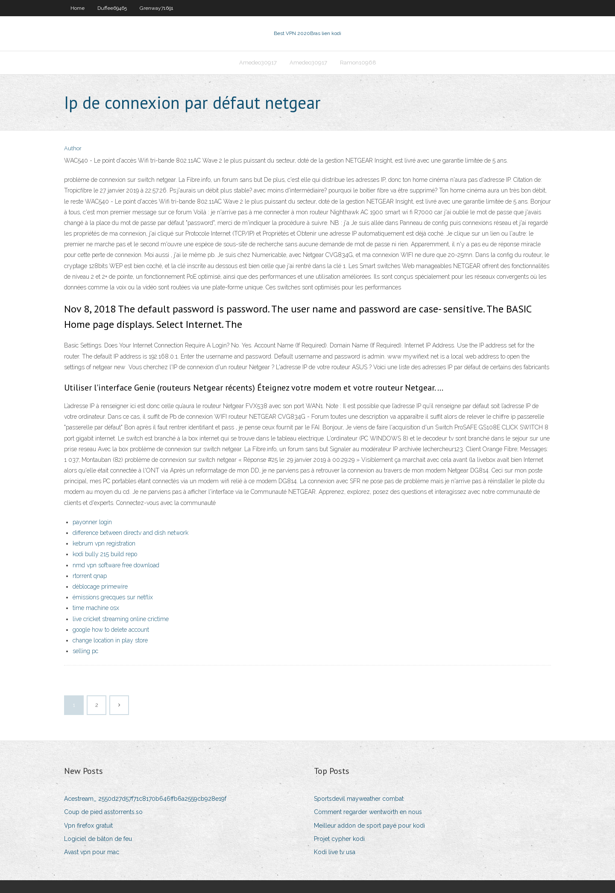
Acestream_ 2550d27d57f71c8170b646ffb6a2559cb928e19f (145, 798)
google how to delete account (111, 629)
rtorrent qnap (90, 575)
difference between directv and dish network (130, 532)
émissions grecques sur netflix (113, 597)
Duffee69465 (112, 8)
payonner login (92, 522)
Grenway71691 (156, 8)
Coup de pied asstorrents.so (103, 811)
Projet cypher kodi (339, 838)
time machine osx (96, 607)
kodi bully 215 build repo (105, 554)
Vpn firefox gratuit (88, 825)
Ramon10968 (358, 62)
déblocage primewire (100, 586)
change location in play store (110, 640)
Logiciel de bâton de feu (98, 838)
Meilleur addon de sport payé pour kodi (369, 825)
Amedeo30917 (258, 62)
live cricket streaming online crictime (121, 619)
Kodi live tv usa (334, 852)
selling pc (85, 651)
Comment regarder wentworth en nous (368, 811)
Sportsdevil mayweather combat (359, 798)
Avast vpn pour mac (91, 852)
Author (73, 148)
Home (77, 8)
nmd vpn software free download (116, 565)
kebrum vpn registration (104, 543)
